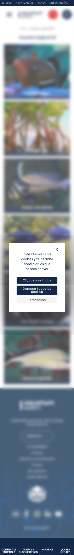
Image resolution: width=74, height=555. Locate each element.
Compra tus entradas (9, 551)
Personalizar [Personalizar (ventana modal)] (37, 300)
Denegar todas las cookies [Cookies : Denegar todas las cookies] (37, 290)
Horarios (47, 549)
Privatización (24, 3)
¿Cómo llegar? (65, 551)
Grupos (7, 3)
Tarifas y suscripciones (28, 551)
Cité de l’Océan (58, 3)
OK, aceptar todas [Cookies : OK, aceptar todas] (37, 280)
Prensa (41, 3)
